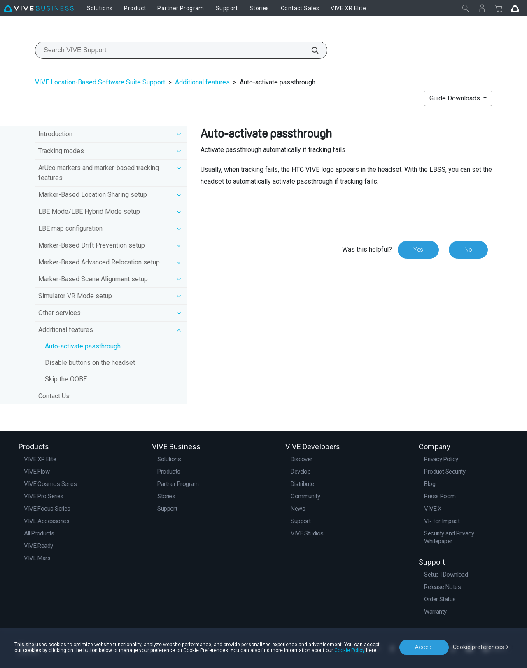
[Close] (465, 8)
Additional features (202, 82)
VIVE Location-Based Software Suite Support (100, 82)
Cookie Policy (349, 650)
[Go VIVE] (515, 8)
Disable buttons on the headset (90, 363)
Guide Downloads (455, 98)
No (468, 249)
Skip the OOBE (66, 379)
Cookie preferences (478, 647)
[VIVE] (39, 8)
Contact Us (54, 396)
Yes (418, 249)
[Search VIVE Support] (310, 50)
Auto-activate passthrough (83, 346)
